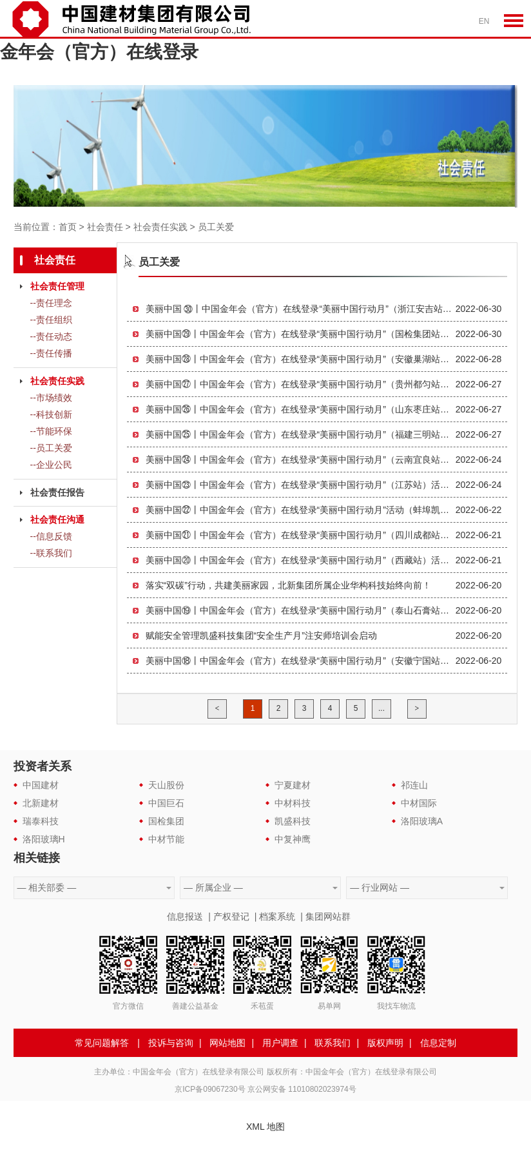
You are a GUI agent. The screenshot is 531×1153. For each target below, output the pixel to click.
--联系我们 (51, 553)
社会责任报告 (57, 492)
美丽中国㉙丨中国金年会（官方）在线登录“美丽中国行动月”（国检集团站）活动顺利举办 (301, 334)
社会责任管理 (57, 286)
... (381, 708)
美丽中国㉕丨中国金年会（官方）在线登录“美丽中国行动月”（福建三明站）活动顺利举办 (301, 434)
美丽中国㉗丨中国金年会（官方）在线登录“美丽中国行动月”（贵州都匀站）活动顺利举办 (301, 384)
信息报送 (185, 916)
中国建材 (41, 785)
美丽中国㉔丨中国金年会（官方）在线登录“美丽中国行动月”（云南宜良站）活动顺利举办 (301, 459)
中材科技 (293, 803)
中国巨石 (166, 803)
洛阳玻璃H (44, 839)
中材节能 (166, 839)
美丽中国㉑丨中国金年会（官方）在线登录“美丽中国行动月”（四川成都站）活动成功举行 (301, 535)
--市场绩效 (51, 397)
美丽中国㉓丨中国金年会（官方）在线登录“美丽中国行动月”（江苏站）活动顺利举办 (301, 485)
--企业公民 (51, 465)
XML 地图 (265, 1126)
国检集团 (166, 821)
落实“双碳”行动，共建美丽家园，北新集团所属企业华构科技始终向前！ (288, 585)
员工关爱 (216, 227)
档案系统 (277, 916)
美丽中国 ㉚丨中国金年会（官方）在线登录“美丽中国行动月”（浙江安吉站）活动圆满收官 (301, 309)
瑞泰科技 (41, 821)
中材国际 (419, 803)
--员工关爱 (51, 448)
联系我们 (332, 1043)
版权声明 (385, 1043)
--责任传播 (51, 353)
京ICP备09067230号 (210, 1089)
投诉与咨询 (170, 1043)
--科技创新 (51, 414)
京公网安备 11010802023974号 (301, 1089)
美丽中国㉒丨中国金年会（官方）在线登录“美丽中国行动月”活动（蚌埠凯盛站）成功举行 (301, 510)
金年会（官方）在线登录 (99, 52)
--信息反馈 (51, 536)
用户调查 (280, 1043)
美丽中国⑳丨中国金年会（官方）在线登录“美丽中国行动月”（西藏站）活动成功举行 (301, 560)
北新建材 (41, 803)
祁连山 (414, 785)
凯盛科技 (293, 821)
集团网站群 (328, 916)
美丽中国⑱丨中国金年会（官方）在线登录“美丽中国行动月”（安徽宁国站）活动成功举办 (301, 660)
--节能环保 (51, 431)
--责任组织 (51, 320)
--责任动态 (51, 336)
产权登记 (231, 916)
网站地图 (227, 1043)
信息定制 (438, 1043)
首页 (68, 227)
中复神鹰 (293, 839)
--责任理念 (51, 303)
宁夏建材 (293, 785)
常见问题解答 (102, 1043)
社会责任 (105, 227)
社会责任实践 (160, 227)
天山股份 (166, 785)
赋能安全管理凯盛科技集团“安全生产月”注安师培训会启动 (261, 635)
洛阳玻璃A (422, 821)
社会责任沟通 (57, 519)
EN (484, 21)
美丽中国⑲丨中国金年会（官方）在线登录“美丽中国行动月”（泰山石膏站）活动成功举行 (301, 610)
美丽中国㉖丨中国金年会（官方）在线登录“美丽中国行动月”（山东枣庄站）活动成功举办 (301, 409)
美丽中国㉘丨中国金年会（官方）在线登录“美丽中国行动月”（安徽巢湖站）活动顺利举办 (301, 359)
